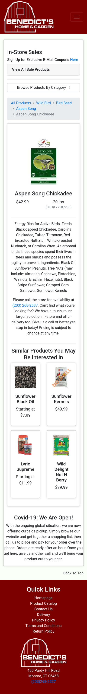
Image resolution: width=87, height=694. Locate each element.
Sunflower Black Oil (25, 399)
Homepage (43, 598)
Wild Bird (43, 103)
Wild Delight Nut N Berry (61, 472)
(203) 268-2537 (25, 305)
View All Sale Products (31, 69)
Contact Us (43, 609)
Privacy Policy (43, 620)
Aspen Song (26, 108)
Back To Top (73, 573)
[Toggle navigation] (76, 17)
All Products (21, 103)
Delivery (43, 614)
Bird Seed (64, 103)
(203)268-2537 (43, 681)
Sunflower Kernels (61, 399)
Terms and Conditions (43, 626)
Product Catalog (43, 603)
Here (74, 59)
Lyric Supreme (25, 466)
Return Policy (43, 631)
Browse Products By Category (43, 87)
